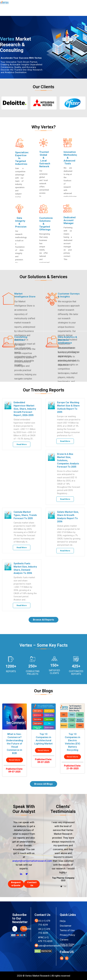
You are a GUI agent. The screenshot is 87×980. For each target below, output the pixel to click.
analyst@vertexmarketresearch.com (32, 860)
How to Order (67, 944)
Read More (22, 444)
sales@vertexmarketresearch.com (55, 945)
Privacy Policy (67, 934)
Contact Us (32, 884)
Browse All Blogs (43, 784)
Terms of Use (67, 930)
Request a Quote (16, 884)
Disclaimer (65, 925)
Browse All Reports (43, 619)
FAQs (63, 921)
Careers (64, 939)
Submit (24, 928)
